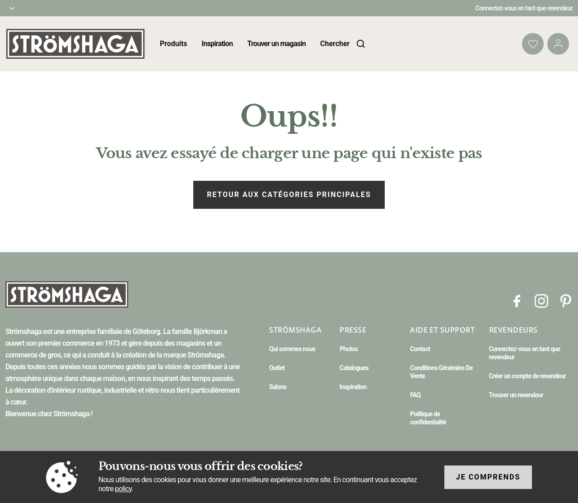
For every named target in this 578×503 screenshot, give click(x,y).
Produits (173, 43)
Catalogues (354, 367)
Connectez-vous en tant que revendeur (524, 8)
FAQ (415, 395)
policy (123, 488)
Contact (420, 349)
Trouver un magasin (276, 43)
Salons (278, 386)
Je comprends (488, 477)
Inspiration (217, 43)
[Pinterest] (566, 300)
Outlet (276, 367)
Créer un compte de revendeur (527, 376)
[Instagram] (541, 300)
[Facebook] (517, 300)
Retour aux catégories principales (289, 194)
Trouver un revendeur (516, 395)
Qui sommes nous (292, 349)
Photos (349, 349)
